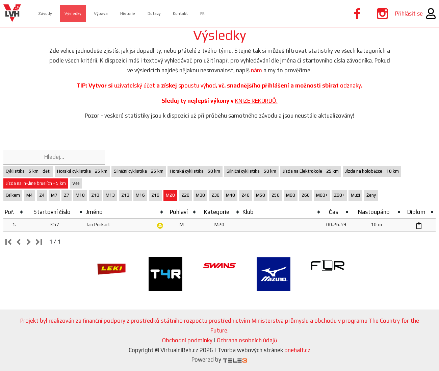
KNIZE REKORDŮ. (256, 100)
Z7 (66, 195)
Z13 (125, 195)
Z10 (95, 195)
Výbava (111, 13)
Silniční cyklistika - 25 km (138, 171)
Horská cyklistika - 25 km (82, 171)
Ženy (371, 195)
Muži (355, 195)
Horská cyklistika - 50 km (195, 171)
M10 (80, 195)
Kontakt (202, 13)
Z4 (42, 195)
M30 (200, 195)
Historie (141, 13)
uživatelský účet (134, 85)
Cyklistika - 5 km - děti (28, 171)
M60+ (322, 195)
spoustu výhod (197, 85)
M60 (290, 195)
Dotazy (171, 13)
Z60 (306, 195)
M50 (260, 195)
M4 (29, 195)
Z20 (185, 195)
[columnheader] (14, 212)
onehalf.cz (297, 350)
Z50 (276, 195)
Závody (49, 13)
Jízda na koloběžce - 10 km (372, 171)
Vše (76, 183)
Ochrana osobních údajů (247, 340)
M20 (170, 195)
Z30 (215, 195)
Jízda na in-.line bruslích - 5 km (36, 183)
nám (256, 70)
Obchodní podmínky (187, 340)
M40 (230, 195)
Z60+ (339, 195)
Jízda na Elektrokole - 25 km (311, 171)
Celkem (13, 195)
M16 (140, 195)
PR (227, 13)
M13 (110, 195)
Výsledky (79, 13)
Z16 (155, 195)
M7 (54, 195)
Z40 (245, 195)
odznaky (350, 85)
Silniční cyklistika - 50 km (251, 171)
